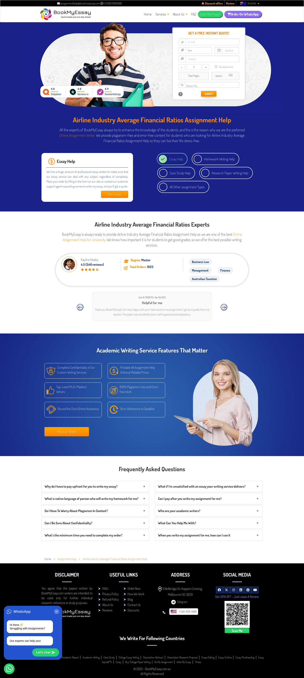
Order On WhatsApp (243, 14)
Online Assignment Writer (77, 135)
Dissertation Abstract (153, 657)
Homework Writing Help (219, 159)
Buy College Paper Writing (137, 662)
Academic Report (70, 657)
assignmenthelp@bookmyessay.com (78, 3)
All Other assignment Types (187, 187)
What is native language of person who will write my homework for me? (91, 499)
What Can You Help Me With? (177, 523)
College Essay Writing (129, 657)
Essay (118, 662)
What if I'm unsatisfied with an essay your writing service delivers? (201, 486)
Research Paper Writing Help (230, 173)
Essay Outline (225, 657)
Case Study (109, 657)
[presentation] (80, 307)
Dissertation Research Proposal (182, 657)
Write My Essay (184, 662)
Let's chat (45, 652)
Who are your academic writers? (179, 511)
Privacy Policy (110, 594)
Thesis (198, 662)
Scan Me (237, 630)
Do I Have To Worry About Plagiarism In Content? (76, 511)
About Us (107, 605)
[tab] (95, 486)
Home (47, 559)
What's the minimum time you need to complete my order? (83, 535)
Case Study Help (180, 173)
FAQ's (105, 588)
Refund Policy (110, 599)
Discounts (133, 610)
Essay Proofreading (245, 657)
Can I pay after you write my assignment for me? (190, 499)
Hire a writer (114, 194)
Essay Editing (207, 657)
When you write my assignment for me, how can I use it (194, 535)
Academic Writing (91, 657)
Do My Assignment (163, 662)
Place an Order (66, 431)
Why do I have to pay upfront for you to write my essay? (81, 486)
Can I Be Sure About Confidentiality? (68, 523)
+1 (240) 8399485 (111, 3)
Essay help (176, 159)
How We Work (136, 594)
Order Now (134, 588)
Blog (130, 599)
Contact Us (134, 605)
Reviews (107, 610)
